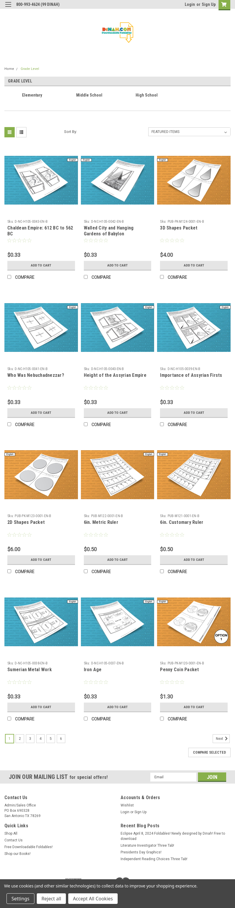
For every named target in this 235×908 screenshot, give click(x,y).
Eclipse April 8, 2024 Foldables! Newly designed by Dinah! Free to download (173, 836)
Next (223, 739)
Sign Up (209, 4)
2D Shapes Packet (26, 522)
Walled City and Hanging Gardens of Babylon (109, 231)
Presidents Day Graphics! (141, 852)
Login (190, 4)
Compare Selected (209, 752)
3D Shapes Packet (178, 228)
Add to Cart (41, 265)
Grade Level (30, 69)
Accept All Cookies (93, 898)
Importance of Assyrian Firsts (191, 375)
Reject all (51, 898)
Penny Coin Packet (179, 669)
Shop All (10, 833)
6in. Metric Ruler (101, 522)
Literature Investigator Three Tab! (147, 845)
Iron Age (93, 669)
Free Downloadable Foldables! (28, 847)
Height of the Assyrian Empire (115, 375)
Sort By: (70, 131)
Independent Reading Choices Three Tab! (154, 859)
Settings (20, 898)
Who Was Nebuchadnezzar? (35, 375)
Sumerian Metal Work (29, 669)
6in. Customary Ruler (181, 522)
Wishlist (127, 805)
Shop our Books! (17, 854)
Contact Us (13, 840)
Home (9, 69)
